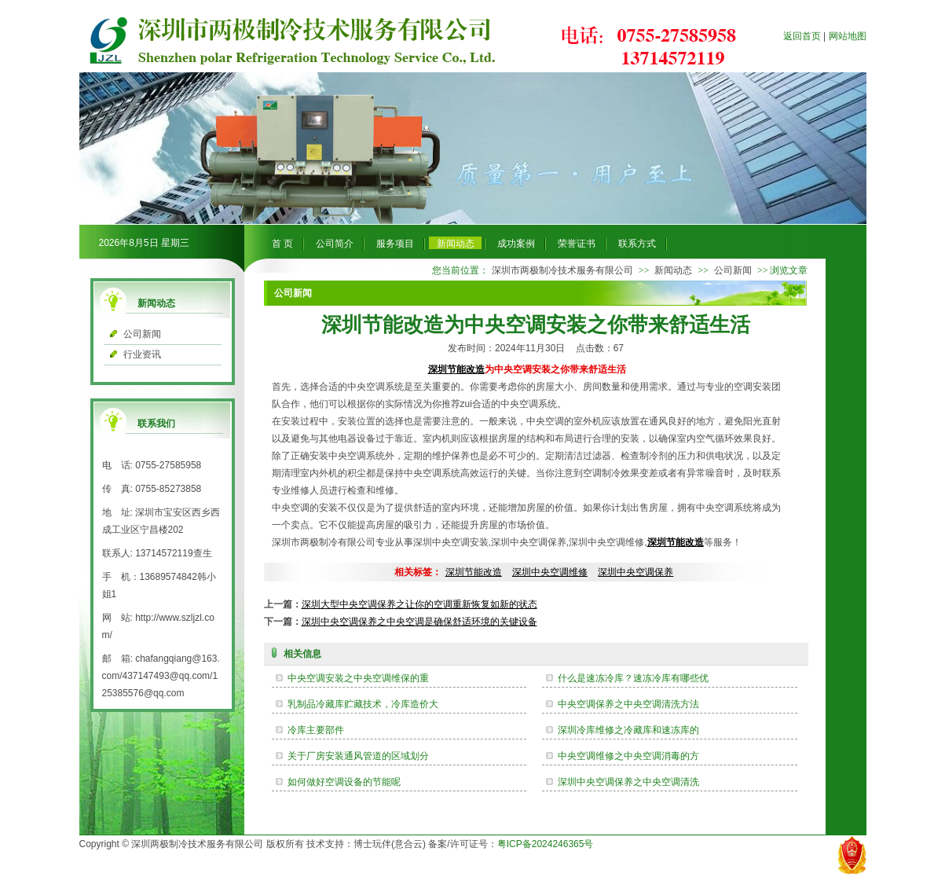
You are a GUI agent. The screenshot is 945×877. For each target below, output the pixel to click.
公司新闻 (142, 333)
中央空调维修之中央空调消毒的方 (628, 755)
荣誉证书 (576, 243)
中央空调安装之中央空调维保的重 (358, 678)
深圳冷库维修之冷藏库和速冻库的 (628, 730)
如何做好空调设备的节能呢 (344, 781)
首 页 (282, 243)
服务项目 (395, 243)
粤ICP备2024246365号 (545, 843)
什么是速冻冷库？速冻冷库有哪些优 (633, 678)
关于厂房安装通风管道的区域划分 (358, 755)
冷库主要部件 (316, 730)
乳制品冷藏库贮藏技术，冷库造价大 (363, 704)
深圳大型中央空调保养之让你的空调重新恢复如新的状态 (419, 604)
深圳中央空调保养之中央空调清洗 (628, 781)
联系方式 (637, 243)
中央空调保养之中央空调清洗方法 (628, 704)
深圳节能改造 (456, 369)
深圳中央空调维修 (550, 572)
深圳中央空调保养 (635, 572)
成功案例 (516, 243)
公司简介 (334, 243)
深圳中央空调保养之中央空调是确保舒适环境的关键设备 (419, 621)
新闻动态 (455, 243)
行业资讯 (142, 354)
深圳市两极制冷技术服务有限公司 (562, 270)
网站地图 (847, 36)
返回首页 (802, 36)
